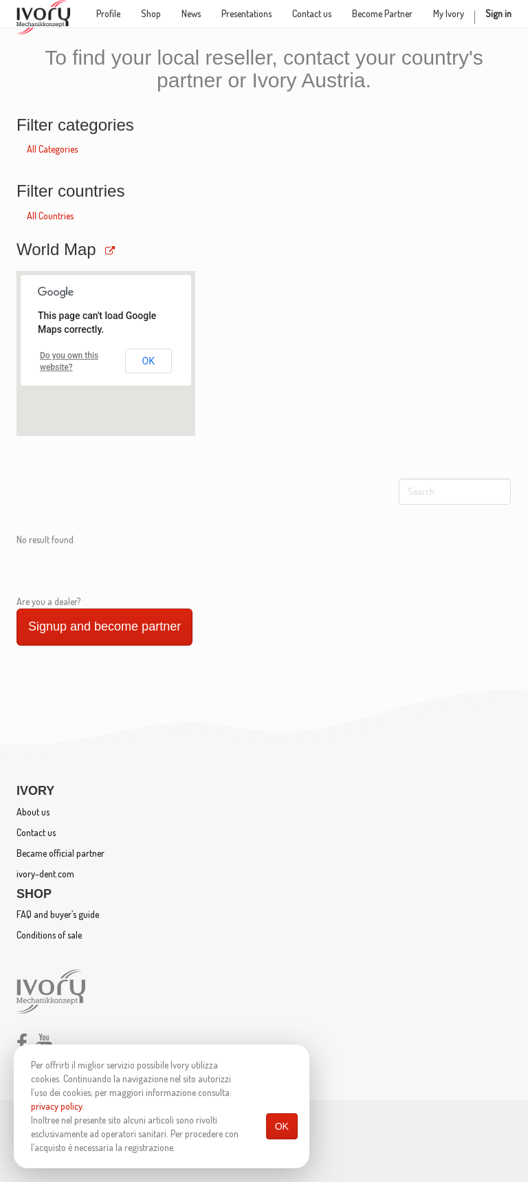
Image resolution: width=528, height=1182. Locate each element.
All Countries (50, 215)
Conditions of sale (49, 935)
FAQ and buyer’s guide (57, 914)
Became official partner (60, 853)
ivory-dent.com (45, 873)
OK (282, 1126)
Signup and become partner (104, 626)
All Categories (52, 149)
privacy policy (56, 1106)
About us (33, 812)
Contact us (36, 832)
